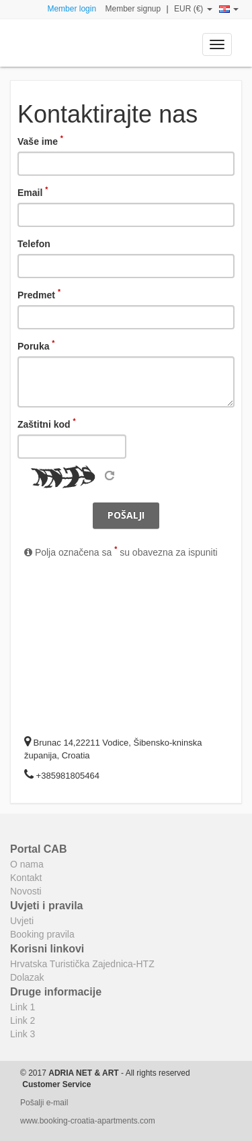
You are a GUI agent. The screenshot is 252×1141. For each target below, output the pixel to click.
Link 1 (22, 1007)
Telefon (33, 243)
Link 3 (22, 1034)
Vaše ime (40, 141)
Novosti (26, 891)
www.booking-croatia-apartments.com (87, 1121)
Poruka (35, 345)
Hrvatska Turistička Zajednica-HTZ (82, 963)
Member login (71, 8)
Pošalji (126, 515)
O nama (27, 864)
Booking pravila (42, 934)
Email (32, 192)
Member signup (133, 8)
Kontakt (26, 877)
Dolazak (27, 977)
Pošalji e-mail (44, 1102)
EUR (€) (193, 8)
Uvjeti (22, 920)
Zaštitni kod (46, 424)
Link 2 (22, 1020)
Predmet (38, 294)
